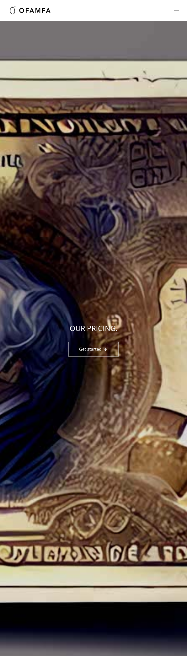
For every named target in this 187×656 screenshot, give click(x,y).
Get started (93, 349)
